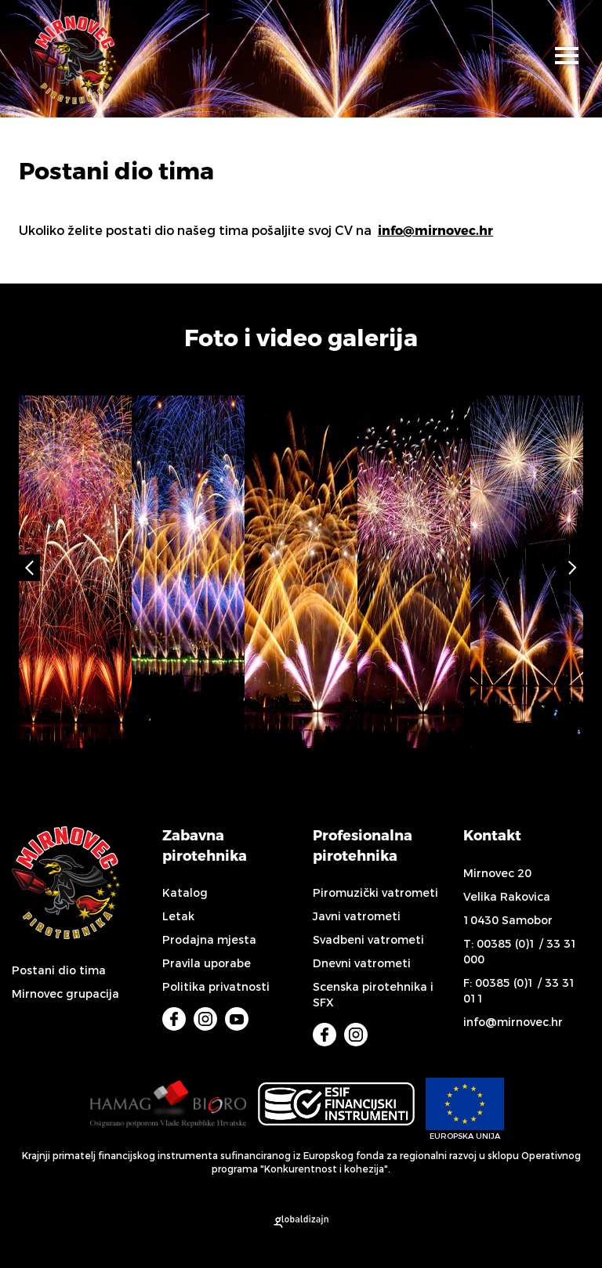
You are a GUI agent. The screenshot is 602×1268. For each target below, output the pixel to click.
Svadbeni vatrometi (368, 940)
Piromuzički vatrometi (375, 893)
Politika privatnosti (216, 987)
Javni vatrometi (357, 916)
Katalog (185, 893)
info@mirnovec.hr (435, 230)
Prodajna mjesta (209, 940)
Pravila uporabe (206, 963)
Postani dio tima (59, 970)
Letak (178, 916)
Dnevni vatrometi (362, 963)
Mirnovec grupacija (65, 994)
